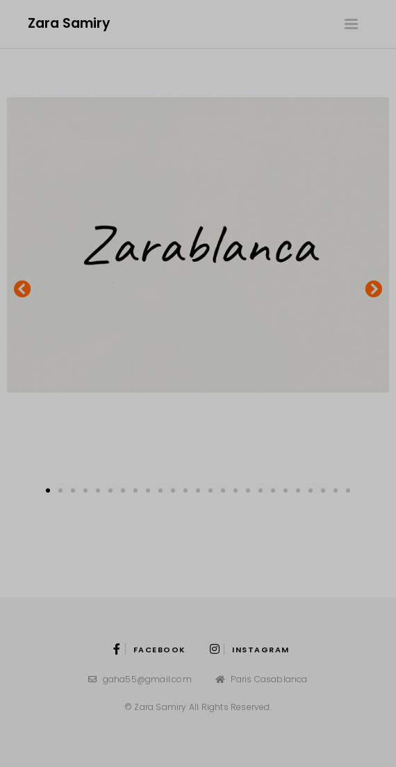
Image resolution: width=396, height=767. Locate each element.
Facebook (149, 649)
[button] (22, 288)
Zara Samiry (69, 23)
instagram (250, 649)
